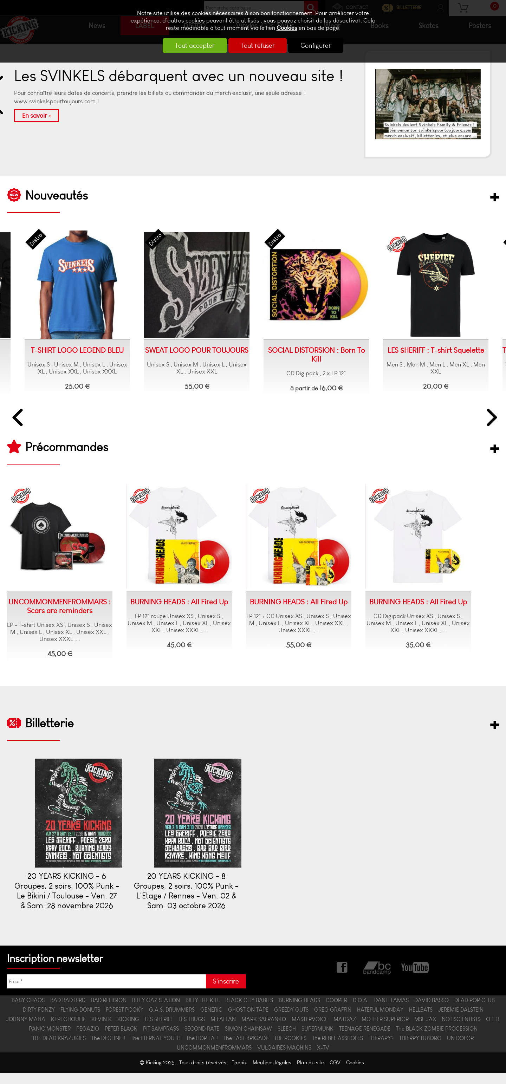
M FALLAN (223, 1030)
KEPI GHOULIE (68, 1030)
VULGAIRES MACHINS (284, 1059)
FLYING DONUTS (80, 1021)
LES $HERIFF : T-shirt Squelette (425, 350)
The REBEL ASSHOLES (337, 1049)
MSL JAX (425, 1030)
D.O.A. (361, 1011)
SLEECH (287, 1040)
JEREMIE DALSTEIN (461, 1021)
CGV (335, 1074)
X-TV (323, 1059)
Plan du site (310, 1074)
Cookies (287, 28)
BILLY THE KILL (203, 1011)
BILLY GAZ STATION (156, 1011)
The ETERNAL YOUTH (156, 1049)
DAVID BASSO (431, 1011)
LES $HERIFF (159, 1030)
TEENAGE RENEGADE (364, 1040)
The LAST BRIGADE (245, 1049)
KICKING (128, 1030)
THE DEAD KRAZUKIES (59, 1049)
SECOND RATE (201, 1040)
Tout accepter (190, 45)
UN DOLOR (460, 1049)
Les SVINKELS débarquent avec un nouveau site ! (178, 76)
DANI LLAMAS (391, 1011)
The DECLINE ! (108, 1049)
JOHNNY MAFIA (25, 1030)
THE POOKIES (290, 1049)
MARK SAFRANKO (263, 1030)
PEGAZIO (87, 1040)
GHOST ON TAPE (248, 1021)
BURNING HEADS (299, 1011)
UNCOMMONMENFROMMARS (214, 1059)
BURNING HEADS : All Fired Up (179, 602)
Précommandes (66, 448)
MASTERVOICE (310, 1030)
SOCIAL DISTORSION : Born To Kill (306, 355)
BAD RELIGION (108, 1011)
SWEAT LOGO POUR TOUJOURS (186, 350)
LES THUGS (192, 1030)
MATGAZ (344, 1030)
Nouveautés (56, 195)
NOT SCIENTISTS (461, 1030)
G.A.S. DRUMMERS (172, 1021)
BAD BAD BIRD (67, 1011)
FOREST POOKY (124, 1021)
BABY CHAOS (28, 1011)
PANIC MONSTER (50, 1040)
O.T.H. (493, 1030)
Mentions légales (272, 1074)
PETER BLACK (121, 1040)
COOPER (336, 1011)
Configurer (321, 45)
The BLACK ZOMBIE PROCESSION (437, 1040)
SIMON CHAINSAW (248, 1040)
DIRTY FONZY (39, 1021)
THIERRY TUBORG (420, 1049)
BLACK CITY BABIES (249, 1011)
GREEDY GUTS (291, 1021)
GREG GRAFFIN (332, 1021)
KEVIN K (101, 1030)
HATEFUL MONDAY (380, 1021)
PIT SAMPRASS (161, 1040)
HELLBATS (421, 1021)
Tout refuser (258, 45)
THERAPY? (381, 1049)
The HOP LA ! (202, 1049)
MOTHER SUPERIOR (385, 1030)
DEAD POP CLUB (474, 1011)
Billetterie (49, 725)
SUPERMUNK (317, 1040)
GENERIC (211, 1021)
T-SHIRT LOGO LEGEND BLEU (66, 350)
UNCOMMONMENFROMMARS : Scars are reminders (60, 607)
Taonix (239, 1074)
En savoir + (36, 115)
